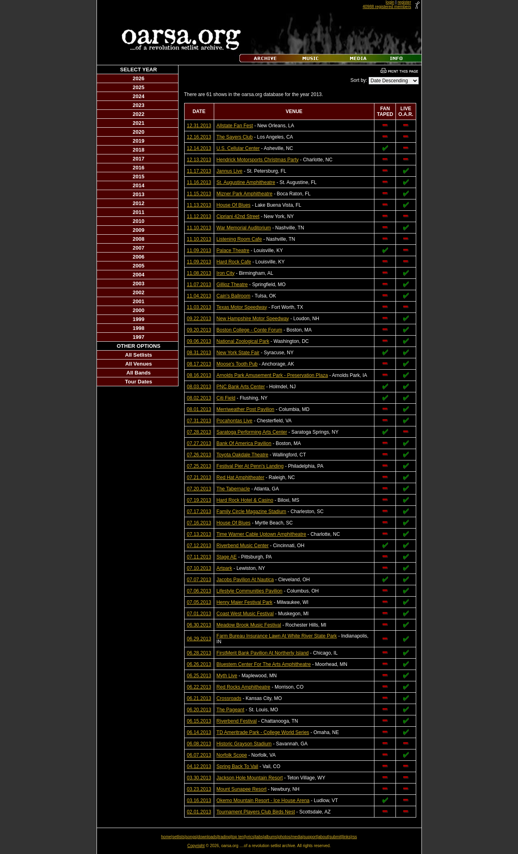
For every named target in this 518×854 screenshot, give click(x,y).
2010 (138, 221)
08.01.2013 (199, 409)
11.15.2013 (199, 194)
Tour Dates (138, 382)
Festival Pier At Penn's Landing (250, 466)
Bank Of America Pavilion (244, 443)
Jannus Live (230, 171)
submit (335, 837)
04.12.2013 (199, 766)
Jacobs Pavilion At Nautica (245, 579)
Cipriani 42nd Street (238, 216)
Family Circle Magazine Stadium (251, 511)
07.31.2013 (199, 421)
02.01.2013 (199, 812)
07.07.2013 (199, 579)
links (346, 837)
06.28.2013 (199, 653)
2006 (138, 257)
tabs (259, 837)
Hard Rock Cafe (234, 262)
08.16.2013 (199, 375)
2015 (138, 176)
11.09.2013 (199, 250)
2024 (138, 96)
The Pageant (231, 710)
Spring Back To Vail (237, 766)
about (323, 837)
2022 (138, 114)
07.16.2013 (199, 523)
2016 (138, 168)
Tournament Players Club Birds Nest (256, 812)
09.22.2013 (199, 318)
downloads (207, 837)
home (166, 837)
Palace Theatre (233, 250)
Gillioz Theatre (232, 284)
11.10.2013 (199, 228)
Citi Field (226, 398)
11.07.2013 (199, 284)
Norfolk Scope (232, 755)
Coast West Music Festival (245, 613)
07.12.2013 (199, 545)
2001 (138, 301)
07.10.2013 (199, 568)
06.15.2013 (199, 721)
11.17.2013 (199, 171)
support (310, 837)
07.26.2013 (199, 455)
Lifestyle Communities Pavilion (250, 591)
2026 (138, 78)
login (390, 2)
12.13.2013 (199, 160)
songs (191, 837)
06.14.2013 (199, 732)
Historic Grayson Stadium (244, 744)
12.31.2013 (199, 125)
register (404, 2)
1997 (138, 337)
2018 (138, 150)
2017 (138, 159)
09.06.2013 (199, 341)
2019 (138, 141)
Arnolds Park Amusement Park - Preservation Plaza (272, 375)
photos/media (290, 837)
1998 (138, 328)
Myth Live (227, 675)
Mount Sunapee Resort (242, 789)
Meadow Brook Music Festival (249, 625)
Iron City (226, 273)
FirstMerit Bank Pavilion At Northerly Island (263, 653)
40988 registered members (387, 6)
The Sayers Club (235, 137)
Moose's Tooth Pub (237, 364)
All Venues (138, 364)
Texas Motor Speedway (242, 307)
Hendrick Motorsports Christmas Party (258, 160)
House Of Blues (234, 205)
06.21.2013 (199, 698)
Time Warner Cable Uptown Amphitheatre (261, 534)
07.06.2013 (199, 591)
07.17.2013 (199, 511)
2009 (138, 230)
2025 (138, 87)
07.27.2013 (199, 443)
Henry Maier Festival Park (245, 602)
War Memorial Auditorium (244, 228)
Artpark (224, 568)
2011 (138, 212)
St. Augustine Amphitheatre (246, 182)
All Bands (139, 373)
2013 (138, 194)
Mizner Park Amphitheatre (245, 194)
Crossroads (229, 698)
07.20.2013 (199, 489)
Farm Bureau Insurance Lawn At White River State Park (277, 636)
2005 (138, 266)
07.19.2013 (199, 500)
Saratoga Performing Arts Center (252, 432)
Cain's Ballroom (234, 296)
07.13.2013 (199, 534)
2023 (138, 105)
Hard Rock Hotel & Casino (245, 500)
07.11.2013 (199, 557)
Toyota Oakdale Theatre (243, 455)
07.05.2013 (199, 602)
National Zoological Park (243, 341)
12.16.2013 (199, 137)
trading (224, 837)
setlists (178, 837)
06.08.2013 (199, 744)
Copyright (196, 845)
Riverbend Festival (237, 721)
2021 (138, 123)
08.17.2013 (199, 364)
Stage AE (227, 557)
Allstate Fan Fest (235, 125)
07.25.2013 (199, 466)
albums (270, 837)
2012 (138, 203)
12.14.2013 (199, 148)
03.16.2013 (199, 800)
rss (354, 837)
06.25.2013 (199, 675)
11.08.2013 (199, 273)
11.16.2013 (199, 182)
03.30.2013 (199, 778)
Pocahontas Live (235, 421)
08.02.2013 (199, 398)
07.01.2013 (199, 613)
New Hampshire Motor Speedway (253, 318)
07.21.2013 (199, 477)
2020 (138, 132)
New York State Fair (238, 352)
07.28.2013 (199, 432)
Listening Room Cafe (239, 239)
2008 (138, 239)
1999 (138, 319)
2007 (138, 248)
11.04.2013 (199, 296)
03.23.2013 (199, 789)
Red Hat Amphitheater (240, 477)
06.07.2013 (199, 755)
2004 (138, 275)
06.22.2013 (199, 687)
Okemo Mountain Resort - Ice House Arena (263, 800)
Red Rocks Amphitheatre (244, 687)
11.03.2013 (199, 307)
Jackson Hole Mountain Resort (250, 778)
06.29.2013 (199, 639)
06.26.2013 (199, 664)
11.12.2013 (199, 216)
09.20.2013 (199, 330)
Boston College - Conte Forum (249, 330)
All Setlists (138, 355)
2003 (138, 283)
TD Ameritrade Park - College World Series (263, 732)
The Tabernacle (233, 489)
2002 (138, 292)
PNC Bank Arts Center (241, 387)
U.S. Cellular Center (238, 148)
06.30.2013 (199, 625)
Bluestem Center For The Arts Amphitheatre (264, 664)
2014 (138, 185)
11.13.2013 (199, 205)
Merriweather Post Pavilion (246, 409)
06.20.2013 (199, 710)
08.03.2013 (199, 387)
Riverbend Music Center (243, 545)
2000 (138, 310)
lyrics (249, 837)
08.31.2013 (199, 352)
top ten (238, 837)
